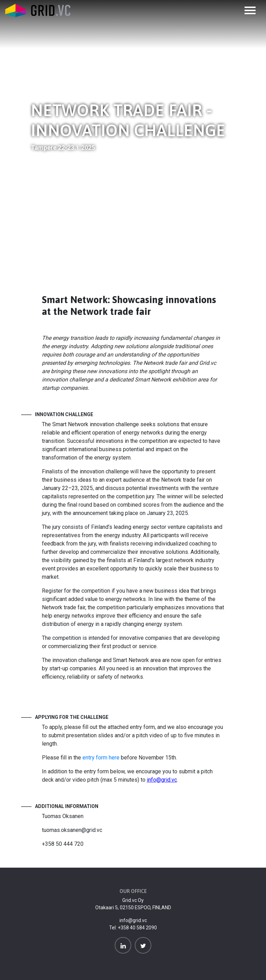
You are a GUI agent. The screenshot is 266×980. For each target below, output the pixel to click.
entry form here (100, 757)
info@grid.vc (133, 920)
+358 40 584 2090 (137, 927)
